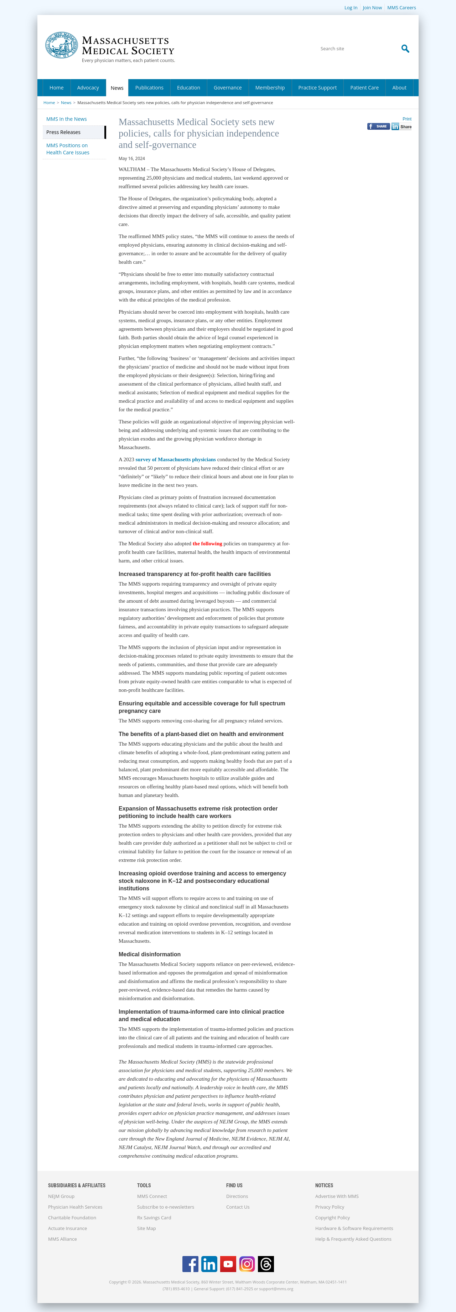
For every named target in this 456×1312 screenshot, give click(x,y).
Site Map (146, 1228)
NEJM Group (61, 1196)
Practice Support (318, 87)
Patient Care (364, 87)
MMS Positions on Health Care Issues (67, 149)
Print (407, 119)
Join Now (372, 7)
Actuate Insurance (67, 1228)
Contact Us (238, 1207)
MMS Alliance (62, 1239)
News (117, 87)
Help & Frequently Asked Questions (353, 1239)
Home (57, 87)
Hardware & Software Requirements (354, 1228)
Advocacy (88, 87)
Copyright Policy (332, 1217)
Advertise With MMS (337, 1196)
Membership (270, 87)
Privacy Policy (329, 1207)
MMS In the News (66, 118)
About (399, 87)
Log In (351, 7)
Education (188, 87)
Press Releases (63, 132)
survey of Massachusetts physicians (176, 459)
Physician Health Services (75, 1207)
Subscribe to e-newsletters (165, 1207)
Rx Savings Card (154, 1217)
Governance (228, 87)
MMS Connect (152, 1196)
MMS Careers (401, 7)
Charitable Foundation (72, 1217)
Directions (237, 1196)
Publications (149, 87)
